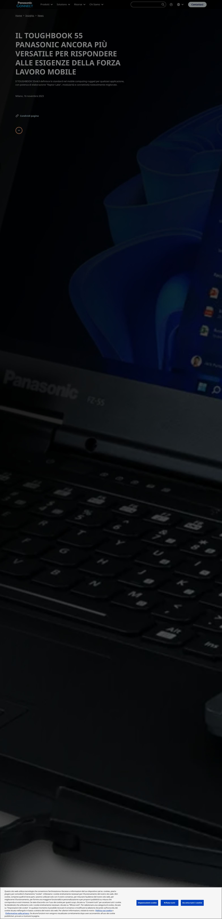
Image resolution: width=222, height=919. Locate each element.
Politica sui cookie (103, 910)
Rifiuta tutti (169, 902)
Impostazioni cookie (147, 902)
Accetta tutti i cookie (192, 902)
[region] (111, 903)
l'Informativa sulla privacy (17, 913)
